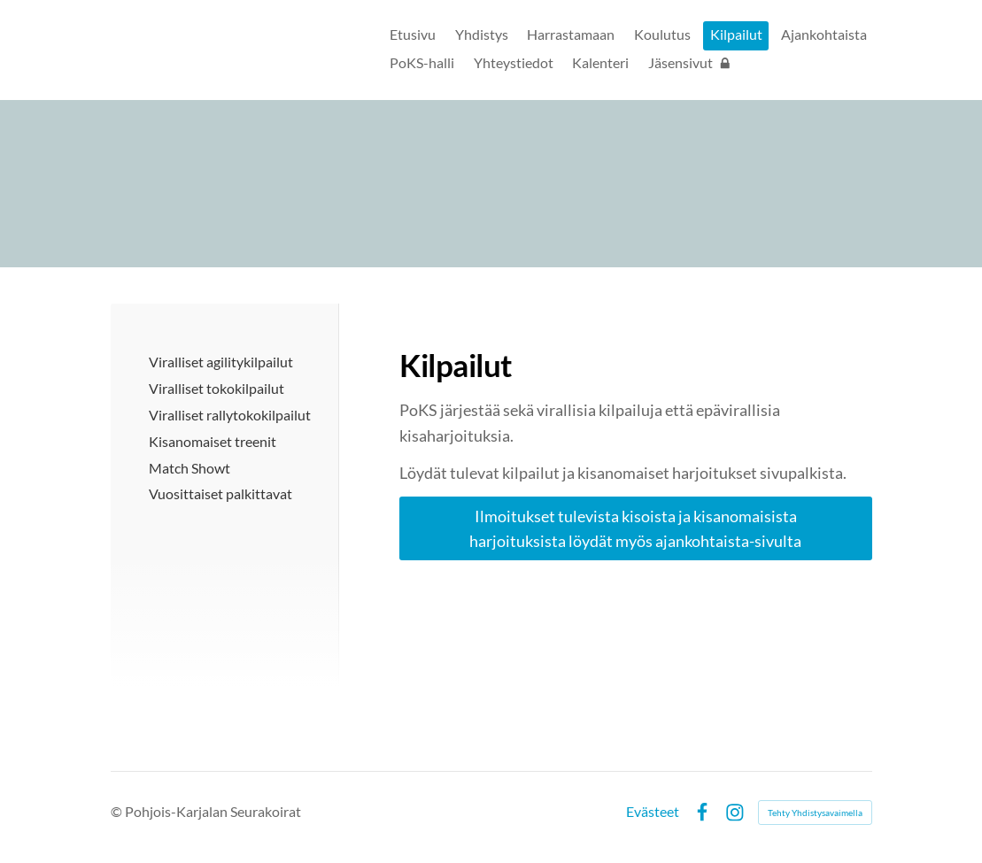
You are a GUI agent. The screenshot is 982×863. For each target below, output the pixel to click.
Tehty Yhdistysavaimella (815, 812)
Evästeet (652, 812)
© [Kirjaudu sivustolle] (118, 812)
